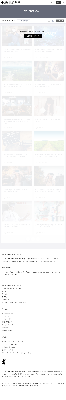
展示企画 (5, 327)
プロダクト (5, 297)
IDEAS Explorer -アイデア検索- (12, 288)
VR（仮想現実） (23, 21)
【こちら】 (11, 274)
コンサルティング (7, 325)
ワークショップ (7, 316)
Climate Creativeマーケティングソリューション (17, 353)
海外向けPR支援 (7, 330)
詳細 (35, 385)
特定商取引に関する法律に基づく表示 (14, 302)
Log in (48, 2)
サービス (5, 294)
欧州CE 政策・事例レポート (11, 347)
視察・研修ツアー (7, 322)
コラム (4, 291)
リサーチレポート (7, 313)
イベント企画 (6, 319)
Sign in (56, 2)
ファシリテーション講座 (10, 344)
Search (60, 20)
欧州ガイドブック (7, 350)
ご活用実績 (5, 299)
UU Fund (30, 374)
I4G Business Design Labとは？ (12, 285)
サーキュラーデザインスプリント (12, 341)
